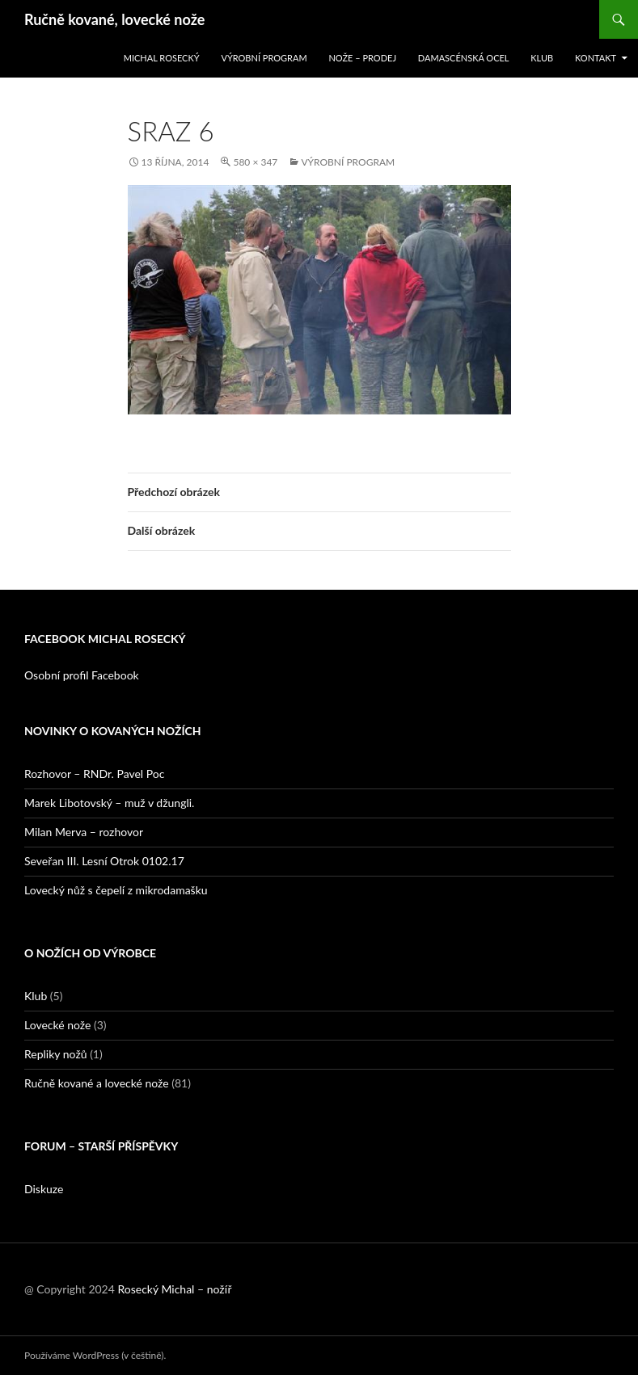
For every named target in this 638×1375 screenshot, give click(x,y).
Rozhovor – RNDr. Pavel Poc (94, 773)
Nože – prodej (362, 58)
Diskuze (43, 1189)
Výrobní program (263, 58)
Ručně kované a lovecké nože (96, 1083)
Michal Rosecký (162, 58)
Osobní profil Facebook (81, 675)
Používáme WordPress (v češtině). (95, 1355)
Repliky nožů (55, 1054)
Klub (541, 58)
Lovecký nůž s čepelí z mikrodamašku (116, 890)
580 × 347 (255, 162)
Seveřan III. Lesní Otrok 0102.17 (104, 861)
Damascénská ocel (463, 58)
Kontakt (595, 58)
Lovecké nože (57, 1025)
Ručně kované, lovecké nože (114, 19)
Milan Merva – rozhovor (83, 832)
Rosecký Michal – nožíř (174, 1289)
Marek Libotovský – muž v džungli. (109, 802)
